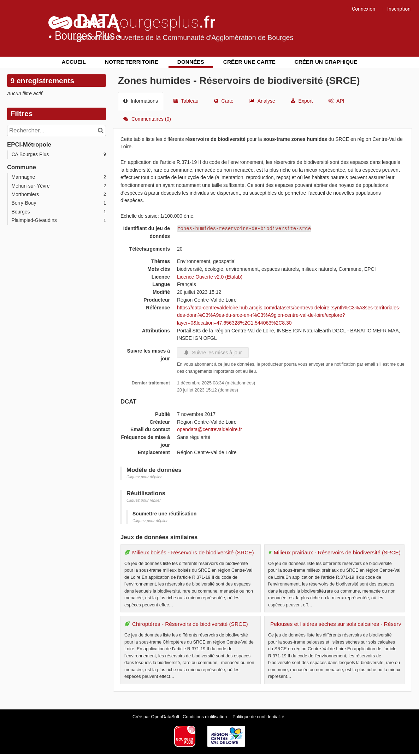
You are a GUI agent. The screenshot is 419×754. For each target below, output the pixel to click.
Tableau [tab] (186, 101)
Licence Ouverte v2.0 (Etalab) (209, 277)
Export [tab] (302, 101)
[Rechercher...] (56, 130)
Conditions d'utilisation (205, 716)
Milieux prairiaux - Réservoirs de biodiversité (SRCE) (337, 552)
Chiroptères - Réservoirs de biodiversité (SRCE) (190, 624)
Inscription (399, 9)
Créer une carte (249, 62)
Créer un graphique (326, 62)
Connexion (363, 9)
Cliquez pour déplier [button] (144, 477)
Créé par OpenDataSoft (156, 716)
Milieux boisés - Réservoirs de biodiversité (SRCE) (193, 552)
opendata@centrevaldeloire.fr (209, 429)
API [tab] (336, 101)
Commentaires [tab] (147, 119)
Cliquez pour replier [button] (143, 500)
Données (190, 62)
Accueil (74, 62)
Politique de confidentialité (258, 716)
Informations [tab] (140, 101)
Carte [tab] (224, 101)
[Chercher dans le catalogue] (101, 130)
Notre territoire (131, 62)
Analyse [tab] (262, 101)
